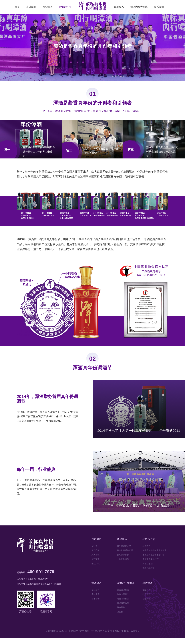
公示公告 (95, 598)
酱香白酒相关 (123, 590)
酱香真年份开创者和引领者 (155, 550)
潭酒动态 (119, 7)
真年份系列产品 (124, 546)
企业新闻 (95, 590)
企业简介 (95, 546)
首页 (17, 7)
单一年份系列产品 (125, 550)
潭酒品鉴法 (148, 563)
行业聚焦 (121, 607)
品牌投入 (147, 546)
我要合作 (147, 590)
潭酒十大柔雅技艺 (151, 559)
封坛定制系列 (123, 555)
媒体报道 (95, 594)
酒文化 (120, 612)
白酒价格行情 (123, 603)
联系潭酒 (159, 7)
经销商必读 (65, 7)
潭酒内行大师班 (139, 7)
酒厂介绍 (95, 550)
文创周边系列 (123, 559)
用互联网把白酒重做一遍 (154, 555)
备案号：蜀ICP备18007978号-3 (122, 631)
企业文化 (95, 563)
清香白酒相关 (123, 598)
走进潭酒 (31, 7)
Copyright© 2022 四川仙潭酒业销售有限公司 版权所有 (75, 631)
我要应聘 (147, 594)
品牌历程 (95, 555)
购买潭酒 (47, 7)
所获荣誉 (95, 559)
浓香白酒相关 (123, 594)
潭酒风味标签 (149, 568)
